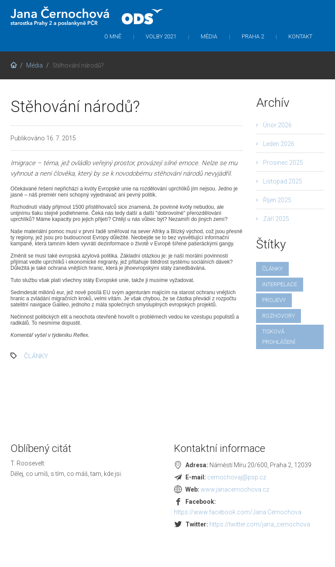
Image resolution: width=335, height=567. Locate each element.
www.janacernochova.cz (235, 489)
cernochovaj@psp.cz (236, 477)
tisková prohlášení (278, 336)
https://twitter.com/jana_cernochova (259, 524)
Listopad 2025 (282, 181)
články (36, 356)
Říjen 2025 (277, 200)
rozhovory (278, 315)
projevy (274, 300)
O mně (112, 36)
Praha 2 (253, 36)
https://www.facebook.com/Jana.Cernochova (237, 512)
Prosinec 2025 (283, 162)
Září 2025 (276, 218)
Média (209, 36)
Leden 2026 (278, 143)
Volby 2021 (161, 36)
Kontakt (300, 36)
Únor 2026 (277, 125)
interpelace (279, 284)
